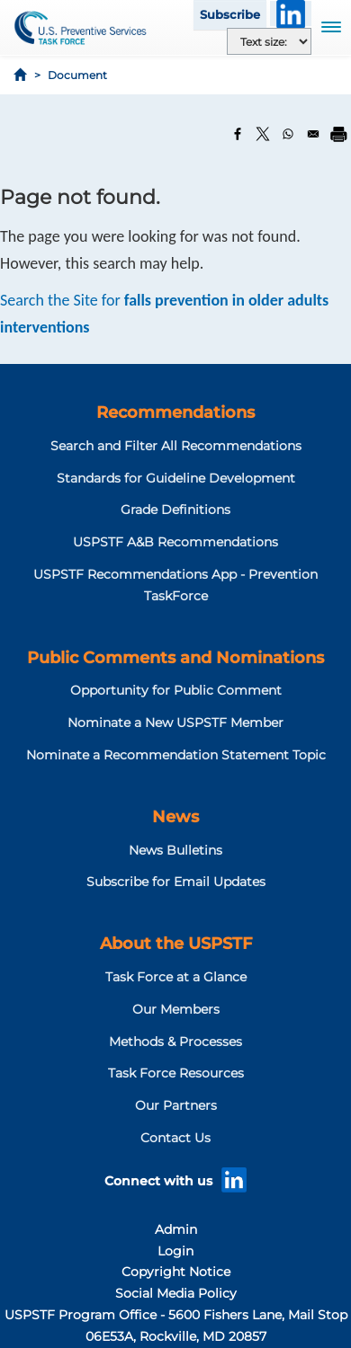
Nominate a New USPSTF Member (176, 722)
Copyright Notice (176, 1272)
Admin (176, 1229)
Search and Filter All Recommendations (176, 446)
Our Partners (176, 1105)
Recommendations (175, 412)
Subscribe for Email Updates (176, 882)
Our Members (176, 1009)
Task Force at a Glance (176, 977)
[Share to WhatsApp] (288, 134)
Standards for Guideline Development (176, 478)
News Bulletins (175, 850)
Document (77, 75)
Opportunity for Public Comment (176, 690)
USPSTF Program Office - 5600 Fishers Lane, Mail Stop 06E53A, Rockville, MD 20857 (175, 1325)
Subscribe (230, 14)
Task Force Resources (176, 1073)
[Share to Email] (313, 134)
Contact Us (175, 1138)
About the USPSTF (176, 943)
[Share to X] (263, 134)
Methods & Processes (175, 1041)
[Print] (338, 134)
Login (176, 1251)
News (175, 817)
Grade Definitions (175, 509)
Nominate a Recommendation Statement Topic (176, 755)
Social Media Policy (176, 1293)
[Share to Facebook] (238, 134)
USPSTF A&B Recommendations (175, 542)
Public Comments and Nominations (175, 658)
